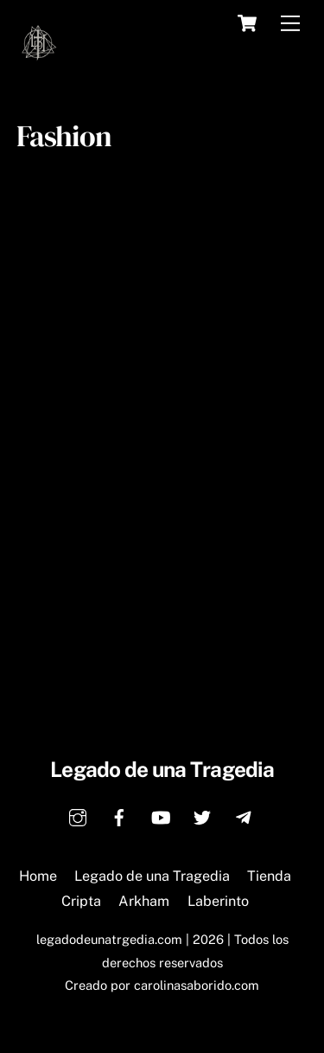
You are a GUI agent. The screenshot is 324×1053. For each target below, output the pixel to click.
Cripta (81, 901)
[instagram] (77, 815)
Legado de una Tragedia (152, 876)
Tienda (269, 876)
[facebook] (119, 815)
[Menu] (290, 23)
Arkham (143, 901)
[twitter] (202, 815)
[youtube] (160, 815)
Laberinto (218, 901)
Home (38, 876)
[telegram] (243, 815)
